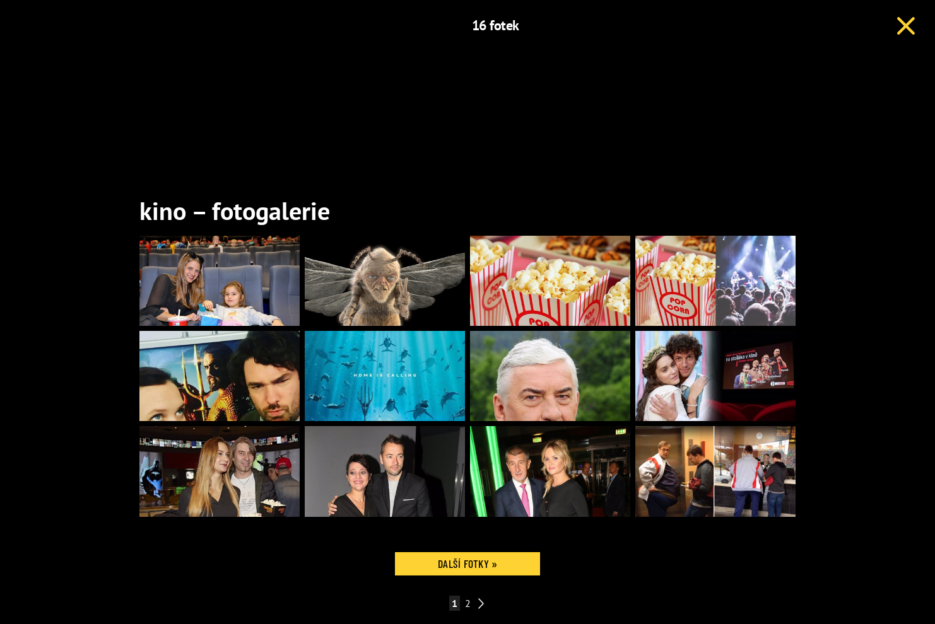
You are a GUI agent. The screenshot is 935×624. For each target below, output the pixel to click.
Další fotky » (467, 563)
